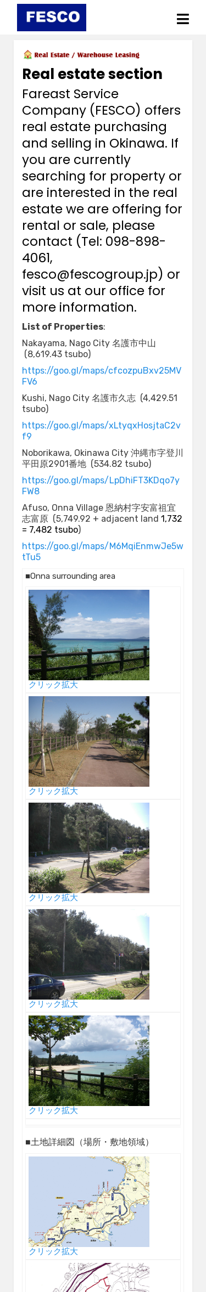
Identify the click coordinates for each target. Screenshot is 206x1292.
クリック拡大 (53, 685)
